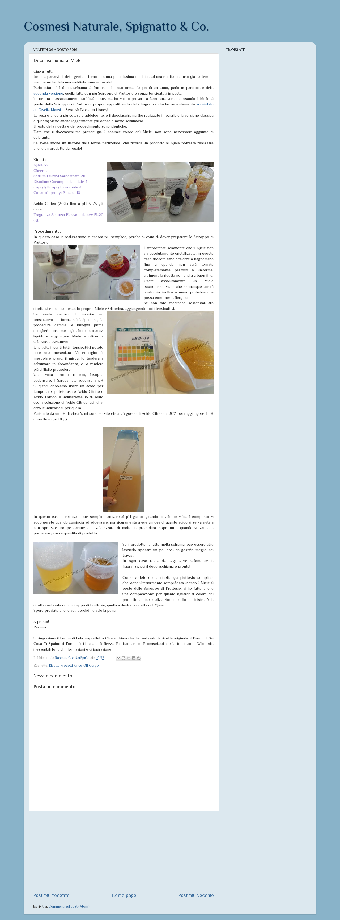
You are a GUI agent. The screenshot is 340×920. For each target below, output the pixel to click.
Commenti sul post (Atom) (69, 906)
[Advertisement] (123, 851)
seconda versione (48, 93)
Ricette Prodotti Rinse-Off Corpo (74, 666)
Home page (124, 895)
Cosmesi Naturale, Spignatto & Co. (116, 26)
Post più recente (51, 895)
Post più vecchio (196, 895)
